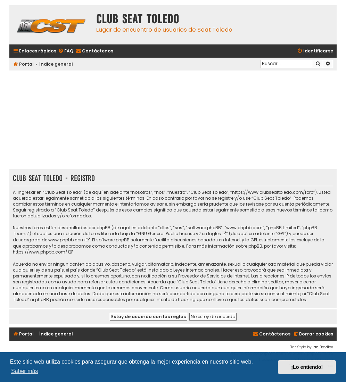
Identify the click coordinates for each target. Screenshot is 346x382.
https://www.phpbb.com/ (40, 252)
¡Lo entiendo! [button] (307, 367)
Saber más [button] (24, 371)
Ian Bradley (323, 347)
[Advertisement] (173, 120)
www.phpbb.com (66, 240)
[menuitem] (65, 51)
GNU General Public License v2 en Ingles (179, 233)
